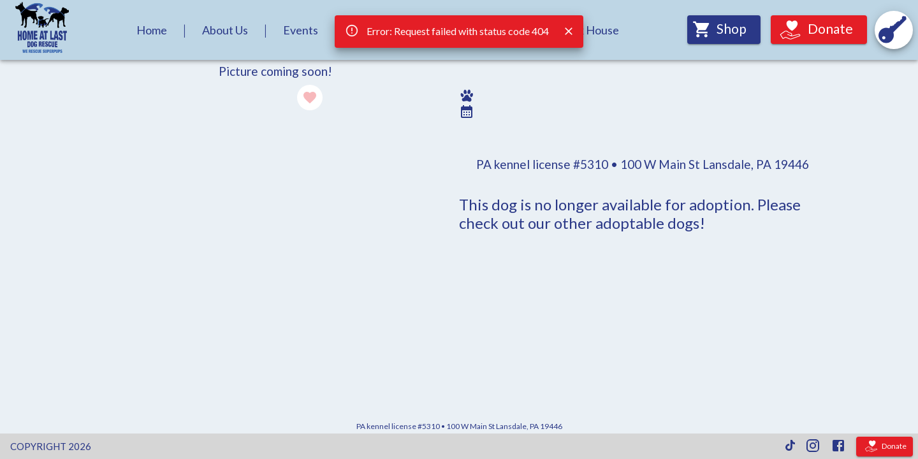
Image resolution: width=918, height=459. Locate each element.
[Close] (568, 31)
